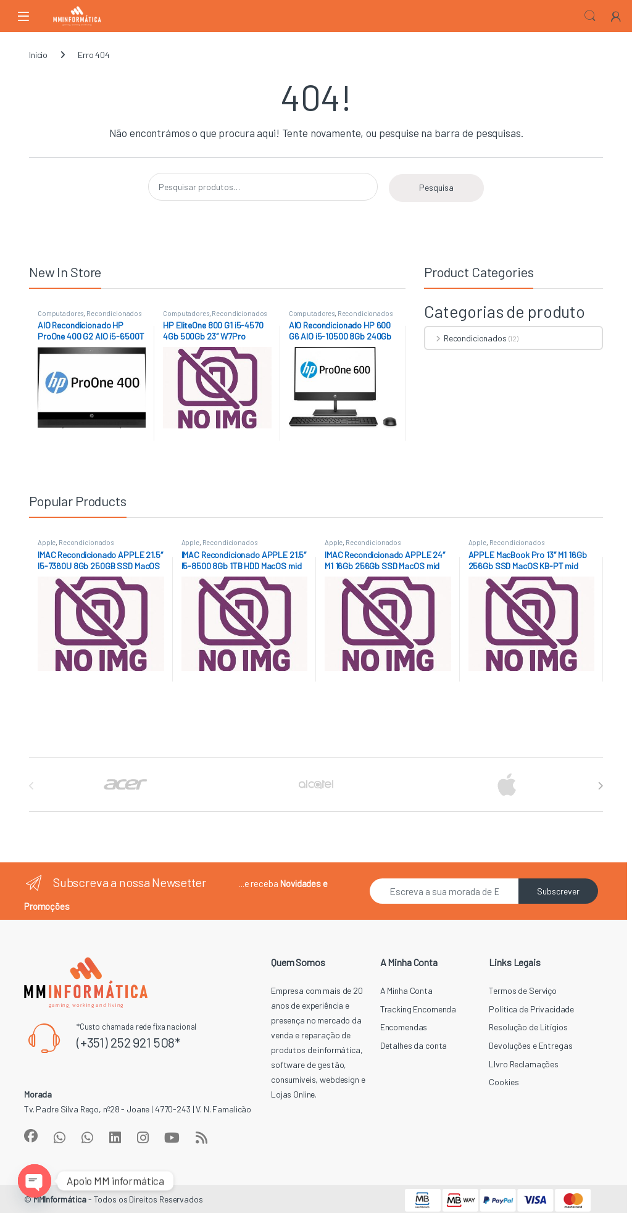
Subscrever (558, 891)
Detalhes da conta (413, 1045)
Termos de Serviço (523, 990)
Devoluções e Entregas (530, 1045)
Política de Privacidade (531, 1009)
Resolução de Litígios (528, 1027)
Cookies (503, 1082)
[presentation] (600, 786)
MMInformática (59, 1199)
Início (38, 54)
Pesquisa (436, 187)
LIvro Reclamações (524, 1064)
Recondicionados (113, 313)
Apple (47, 542)
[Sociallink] (31, 1136)
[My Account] (616, 15)
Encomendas (404, 1027)
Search (590, 16)
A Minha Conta (406, 990)
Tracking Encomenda (418, 1009)
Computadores (60, 313)
